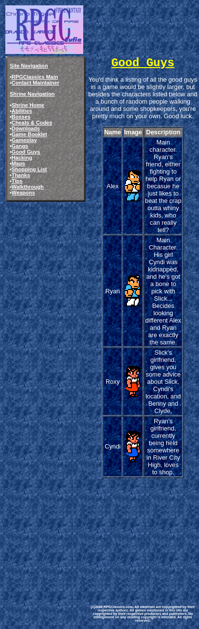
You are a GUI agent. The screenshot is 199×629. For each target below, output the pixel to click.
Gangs (20, 146)
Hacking (22, 158)
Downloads (26, 128)
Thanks (21, 175)
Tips (17, 181)
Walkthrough (28, 187)
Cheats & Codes (32, 123)
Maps (18, 163)
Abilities (22, 111)
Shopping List (29, 169)
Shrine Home (28, 105)
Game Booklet (29, 134)
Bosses (21, 117)
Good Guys (26, 152)
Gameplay (24, 140)
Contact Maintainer (35, 83)
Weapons (23, 193)
